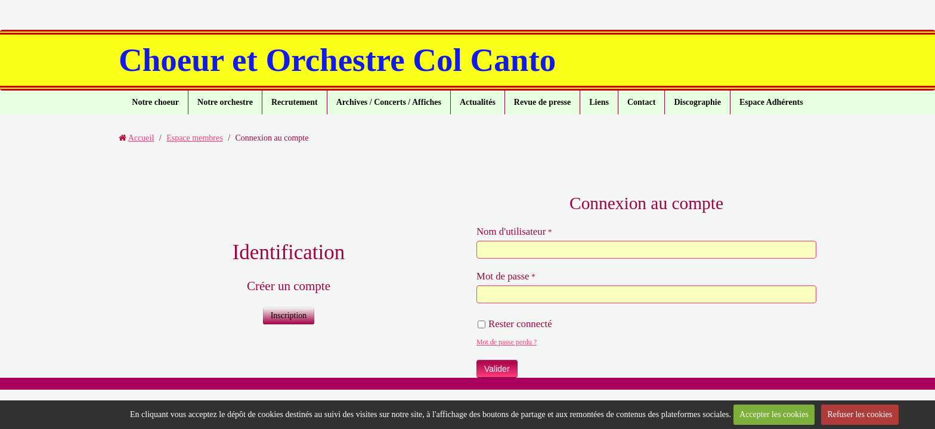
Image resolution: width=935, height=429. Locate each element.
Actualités (478, 102)
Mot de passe (503, 276)
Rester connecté (515, 323)
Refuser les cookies (859, 414)
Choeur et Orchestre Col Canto (337, 60)
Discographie (697, 102)
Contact (641, 102)
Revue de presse (542, 102)
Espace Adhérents (771, 102)
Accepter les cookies (774, 414)
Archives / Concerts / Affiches (388, 102)
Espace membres (194, 137)
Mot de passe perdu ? (506, 342)
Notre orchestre (225, 102)
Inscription (289, 315)
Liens (599, 102)
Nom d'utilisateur (511, 231)
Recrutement (294, 102)
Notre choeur (155, 102)
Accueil (141, 137)
